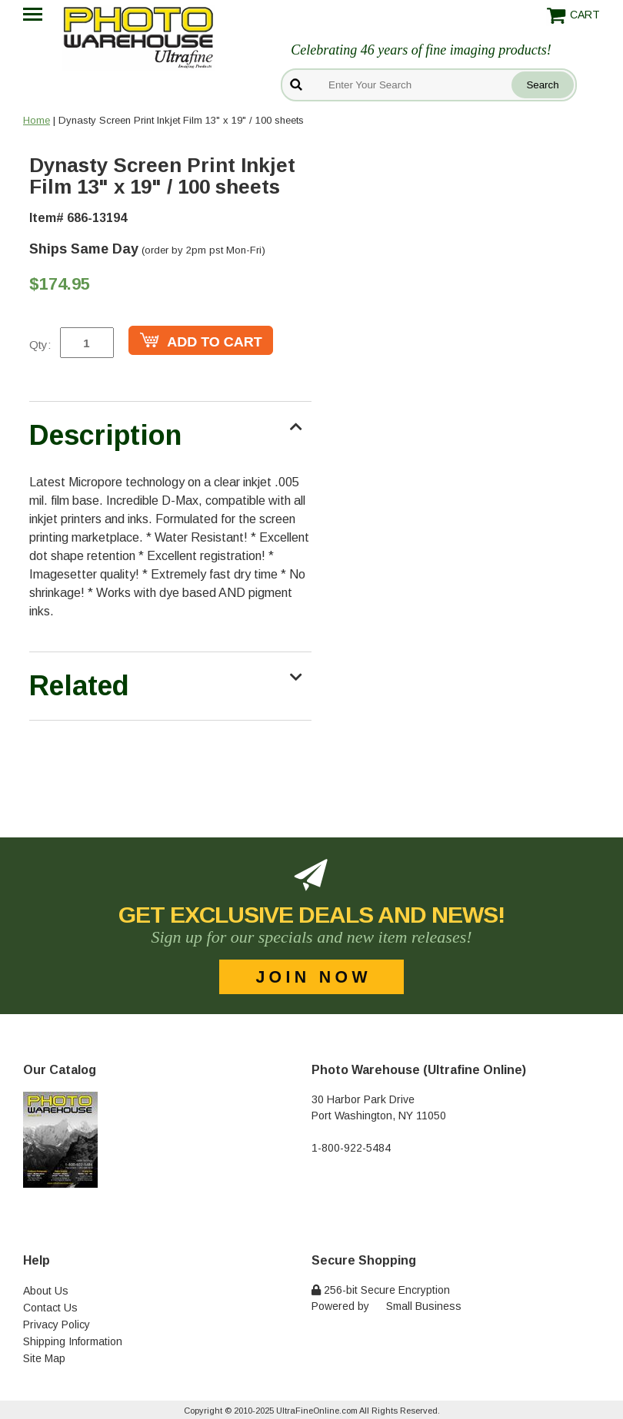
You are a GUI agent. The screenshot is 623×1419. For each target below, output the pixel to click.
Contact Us (50, 1307)
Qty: (40, 344)
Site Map (44, 1358)
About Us (45, 1291)
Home (36, 120)
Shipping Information (72, 1341)
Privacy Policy (56, 1324)
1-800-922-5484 (351, 1148)
